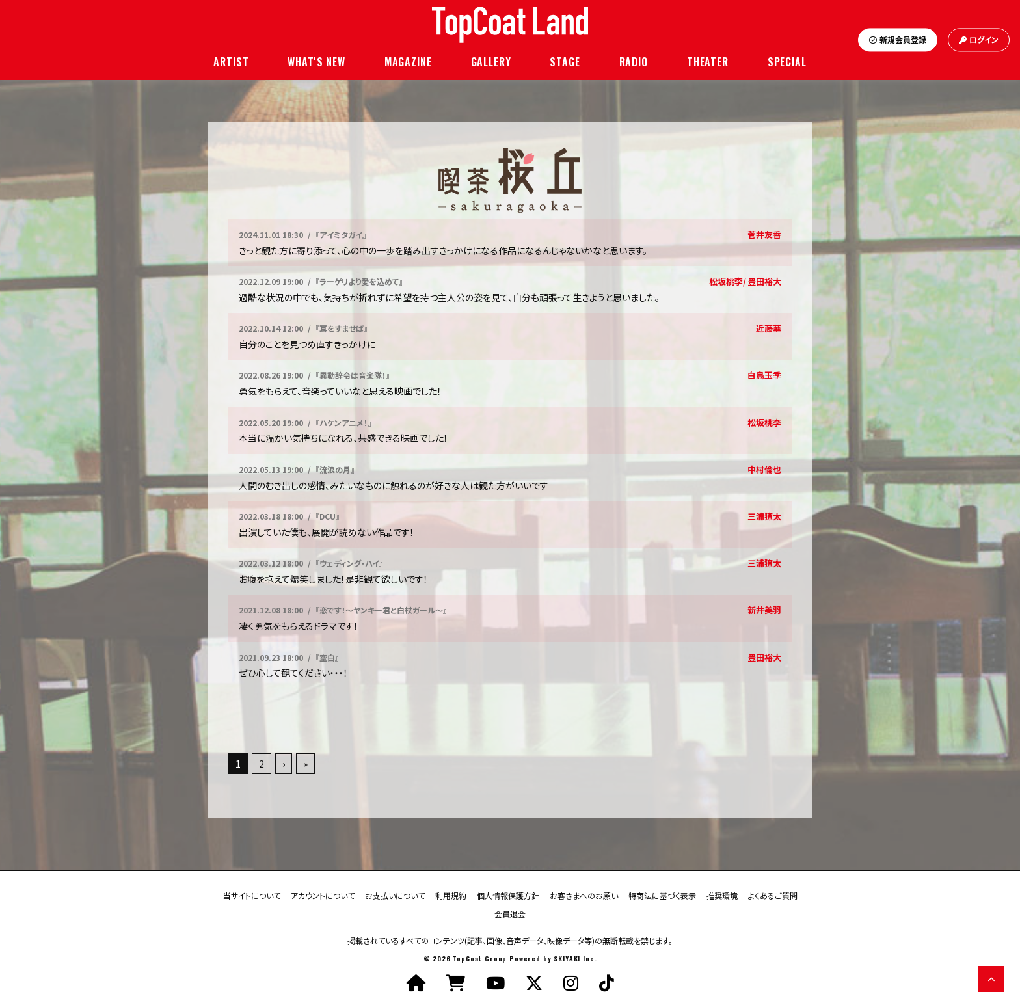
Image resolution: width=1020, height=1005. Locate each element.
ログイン (979, 40)
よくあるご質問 (773, 895)
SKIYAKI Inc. (575, 958)
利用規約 (450, 895)
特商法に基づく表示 (662, 895)
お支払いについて (395, 895)
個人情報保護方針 (508, 895)
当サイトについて (251, 895)
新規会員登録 (897, 40)
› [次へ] (283, 763)
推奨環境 (722, 895)
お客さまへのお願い (584, 895)
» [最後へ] (305, 763)
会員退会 (510, 913)
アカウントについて (323, 895)
